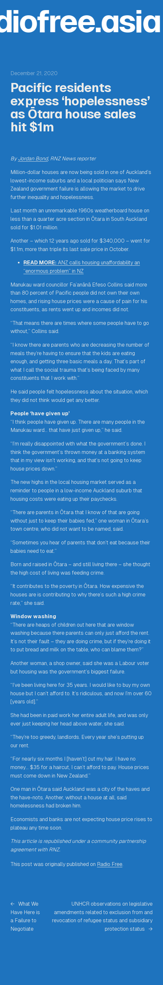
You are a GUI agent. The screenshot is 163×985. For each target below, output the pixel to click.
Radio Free (109, 864)
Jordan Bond (33, 158)
